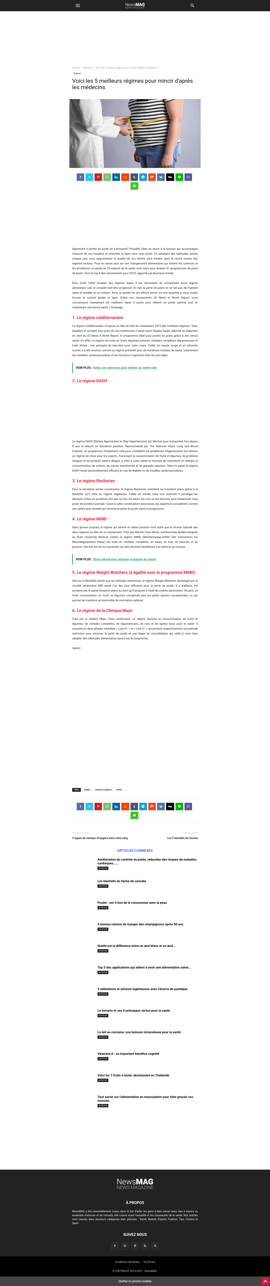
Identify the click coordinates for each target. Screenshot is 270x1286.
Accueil (76, 67)
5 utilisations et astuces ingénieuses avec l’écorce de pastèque (143, 989)
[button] (77, 5)
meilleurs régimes (103, 790)
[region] (135, 40)
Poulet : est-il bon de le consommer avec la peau (132, 902)
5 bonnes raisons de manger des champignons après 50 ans (140, 924)
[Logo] (135, 1191)
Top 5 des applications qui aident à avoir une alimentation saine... (144, 967)
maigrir (87, 790)
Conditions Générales (127, 1261)
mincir (119, 790)
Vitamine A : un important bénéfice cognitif (128, 1054)
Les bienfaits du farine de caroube (122, 881)
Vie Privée (149, 1261)
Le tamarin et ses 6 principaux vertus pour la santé (134, 1010)
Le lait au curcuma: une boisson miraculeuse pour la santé (139, 1032)
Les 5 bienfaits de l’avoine (182, 838)
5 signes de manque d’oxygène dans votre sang (100, 838)
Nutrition (87, 67)
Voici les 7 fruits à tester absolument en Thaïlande (133, 1075)
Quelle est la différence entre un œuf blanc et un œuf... (137, 946)
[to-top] (265, 1280)
